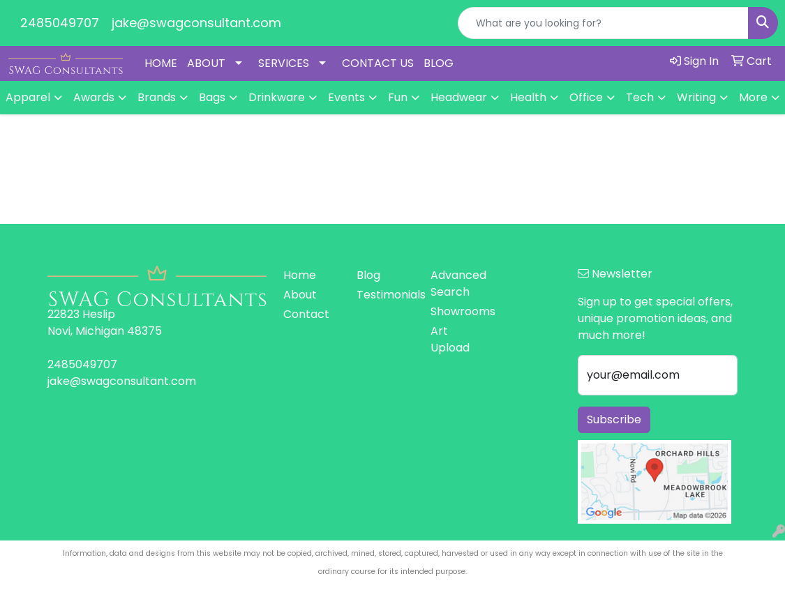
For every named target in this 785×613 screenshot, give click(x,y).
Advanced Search (458, 283)
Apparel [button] (28, 97)
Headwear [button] (459, 97)
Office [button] (586, 97)
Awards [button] (93, 97)
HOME (160, 63)
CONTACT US (378, 63)
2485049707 (59, 22)
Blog (368, 275)
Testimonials (385, 295)
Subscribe (614, 419)
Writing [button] (696, 97)
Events (346, 97)
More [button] (753, 97)
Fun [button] (398, 97)
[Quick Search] (603, 23)
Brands (156, 97)
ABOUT (206, 63)
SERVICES (283, 63)
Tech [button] (640, 97)
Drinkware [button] (276, 97)
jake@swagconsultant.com (196, 22)
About (300, 295)
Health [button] (528, 97)
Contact (306, 314)
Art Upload (450, 339)
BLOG (439, 63)
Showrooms (459, 311)
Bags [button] (212, 97)
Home (299, 275)
